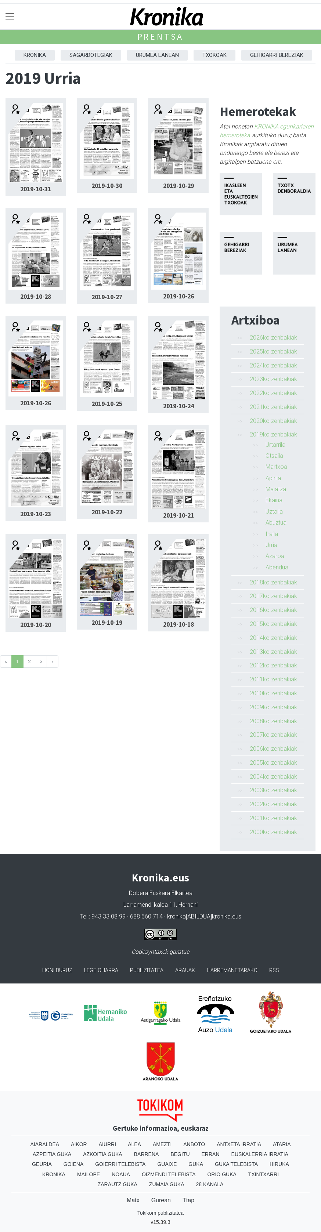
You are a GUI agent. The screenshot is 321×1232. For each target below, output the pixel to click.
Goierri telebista (120, 1164)
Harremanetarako (232, 970)
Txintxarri (263, 1174)
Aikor (79, 1144)
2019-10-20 (35, 625)
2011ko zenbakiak (273, 679)
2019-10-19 (106, 623)
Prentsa (160, 36)
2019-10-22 (106, 512)
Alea (134, 1144)
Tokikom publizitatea (160, 1213)
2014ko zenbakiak (273, 637)
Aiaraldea (44, 1144)
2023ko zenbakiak (273, 379)
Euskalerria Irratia (259, 1154)
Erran (211, 1154)
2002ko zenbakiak (273, 804)
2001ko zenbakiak (273, 818)
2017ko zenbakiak (273, 596)
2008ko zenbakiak (273, 721)
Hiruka (279, 1164)
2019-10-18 (178, 624)
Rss (274, 970)
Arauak (185, 970)
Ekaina (274, 500)
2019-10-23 (35, 514)
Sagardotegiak (90, 55)
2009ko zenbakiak (273, 707)
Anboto (194, 1144)
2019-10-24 (178, 406)
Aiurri (107, 1144)
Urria (271, 544)
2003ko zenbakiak (273, 790)
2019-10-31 (35, 189)
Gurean (161, 1200)
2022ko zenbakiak (273, 392)
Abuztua (276, 522)
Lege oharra (101, 970)
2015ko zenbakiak (273, 623)
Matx (133, 1200)
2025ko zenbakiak (273, 351)
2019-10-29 (178, 186)
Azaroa (275, 555)
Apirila (273, 478)
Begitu (180, 1154)
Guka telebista (236, 1164)
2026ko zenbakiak (273, 337)
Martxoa (276, 466)
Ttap (188, 1200)
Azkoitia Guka (102, 1154)
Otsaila (274, 455)
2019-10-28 (35, 297)
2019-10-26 (178, 296)
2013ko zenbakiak (273, 651)
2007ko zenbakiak (273, 734)
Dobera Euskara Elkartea (160, 892)
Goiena (73, 1164)
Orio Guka (221, 1174)
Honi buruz (57, 970)
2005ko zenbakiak (273, 762)
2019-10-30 (106, 186)
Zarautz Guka (117, 1184)
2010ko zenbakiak (273, 693)
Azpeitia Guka (52, 1154)
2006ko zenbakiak (273, 748)
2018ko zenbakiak (273, 582)
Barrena (146, 1154)
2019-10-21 (178, 515)
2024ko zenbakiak (273, 365)
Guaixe (167, 1164)
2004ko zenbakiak (273, 776)
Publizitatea (146, 970)
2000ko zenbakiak (273, 832)
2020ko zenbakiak (273, 420)
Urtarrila (275, 444)
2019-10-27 (106, 297)
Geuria (42, 1164)
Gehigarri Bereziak (276, 55)
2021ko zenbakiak (273, 406)
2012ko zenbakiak (273, 665)
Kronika (35, 55)
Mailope (88, 1174)
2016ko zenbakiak (273, 609)
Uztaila (274, 511)
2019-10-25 (106, 404)
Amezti (162, 1144)
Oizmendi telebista (169, 1174)
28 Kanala (210, 1184)
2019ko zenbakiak (273, 434)
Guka (195, 1164)
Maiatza (276, 489)
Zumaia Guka (166, 1184)
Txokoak (214, 55)
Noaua (121, 1174)
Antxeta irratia (239, 1144)
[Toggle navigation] (10, 16)
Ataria (282, 1144)
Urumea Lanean (157, 55)
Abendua (277, 567)
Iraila (272, 533)
